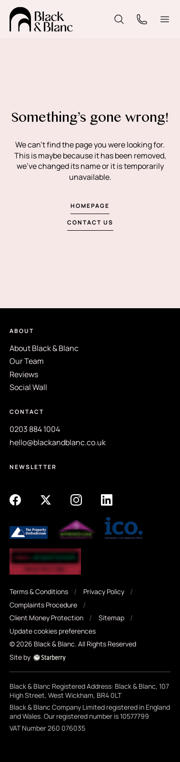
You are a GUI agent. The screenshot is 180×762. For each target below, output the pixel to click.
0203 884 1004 (35, 429)
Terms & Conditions (39, 591)
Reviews (24, 374)
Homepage (90, 206)
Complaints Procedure (43, 604)
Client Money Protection (46, 617)
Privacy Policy (103, 591)
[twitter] (45, 499)
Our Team (27, 361)
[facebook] (15, 499)
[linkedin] (106, 499)
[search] (119, 18)
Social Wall (28, 387)
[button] (164, 19)
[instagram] (76, 499)
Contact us (90, 222)
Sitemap (111, 617)
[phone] (142, 18)
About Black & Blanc (44, 348)
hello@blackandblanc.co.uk (58, 442)
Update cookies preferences (53, 630)
